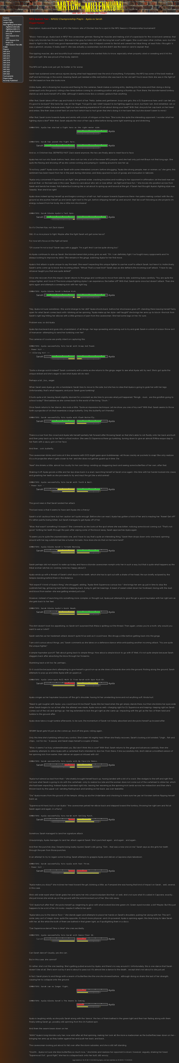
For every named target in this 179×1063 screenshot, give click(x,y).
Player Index (8, 78)
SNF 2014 (6, 51)
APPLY (84, 13)
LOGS (97, 13)
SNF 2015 (6, 54)
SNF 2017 (6, 58)
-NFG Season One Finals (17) (12, 41)
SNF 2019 (6, 63)
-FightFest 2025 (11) (13, 29)
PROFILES (90, 13)
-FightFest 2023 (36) (13, 27)
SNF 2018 (6, 60)
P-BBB (5, 47)
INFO (79, 13)
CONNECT (103, 13)
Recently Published (10, 80)
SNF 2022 (6, 69)
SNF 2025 (6, 74)
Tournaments (8, 76)
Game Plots (7, 20)
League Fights (8, 22)
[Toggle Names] (36, 23)
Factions (6, 18)
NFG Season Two (39, 19)
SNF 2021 (6, 67)
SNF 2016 (6, 56)
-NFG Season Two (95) (14, 45)
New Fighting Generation (12, 24)
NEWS (74, 13)
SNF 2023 (6, 71)
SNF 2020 (6, 65)
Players (6, 49)
